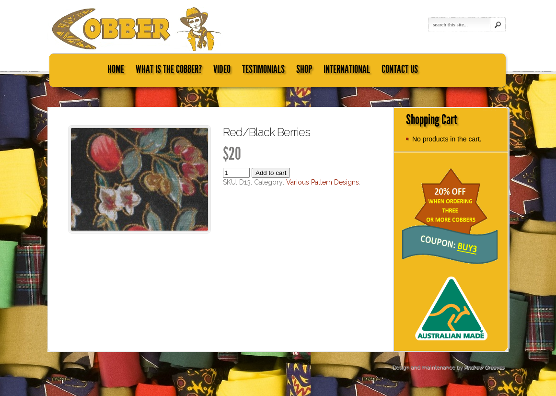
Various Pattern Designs (322, 182)
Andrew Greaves (484, 367)
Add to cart (270, 172)
